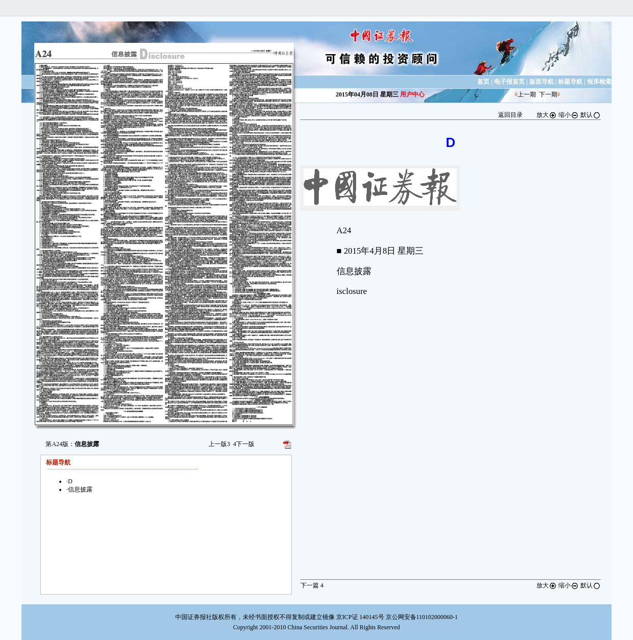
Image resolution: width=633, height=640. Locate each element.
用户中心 (412, 94)
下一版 (243, 444)
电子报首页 (509, 81)
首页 (483, 81)
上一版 (219, 444)
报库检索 (599, 81)
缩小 (568, 114)
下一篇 (311, 585)
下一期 (548, 94)
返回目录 (510, 114)
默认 (590, 114)
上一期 (527, 94)
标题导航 (570, 81)
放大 (546, 114)
